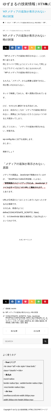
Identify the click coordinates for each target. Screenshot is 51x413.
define (28, 318)
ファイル (42, 319)
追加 (22, 323)
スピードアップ (32, 319)
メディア (16, 321)
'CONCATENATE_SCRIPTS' (16, 316)
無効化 (41, 321)
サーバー (22, 319)
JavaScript (36, 316)
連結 (26, 323)
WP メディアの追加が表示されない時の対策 (16, 30)
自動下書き (15, 323)
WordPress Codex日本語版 (15, 318)
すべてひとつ (13, 319)
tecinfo (13, 309)
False (29, 316)
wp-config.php (37, 318)
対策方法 (28, 321)
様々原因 (35, 321)
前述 (22, 321)
